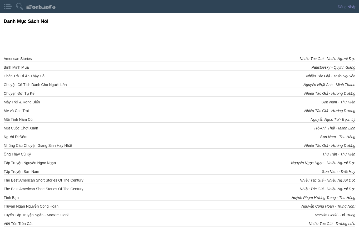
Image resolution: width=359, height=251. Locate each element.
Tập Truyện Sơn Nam (21, 171)
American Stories (18, 59)
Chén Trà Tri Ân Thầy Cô (24, 76)
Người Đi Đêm (15, 137)
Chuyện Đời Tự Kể (19, 93)
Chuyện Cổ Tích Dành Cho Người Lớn (35, 85)
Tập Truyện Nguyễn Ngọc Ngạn (30, 163)
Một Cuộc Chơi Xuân (21, 128)
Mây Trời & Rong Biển (22, 102)
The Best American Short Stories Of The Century (43, 180)
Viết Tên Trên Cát (18, 224)
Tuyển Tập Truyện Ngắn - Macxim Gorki (36, 215)
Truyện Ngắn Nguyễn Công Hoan (31, 206)
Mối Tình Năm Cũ (18, 119)
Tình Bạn (11, 197)
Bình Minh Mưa (16, 67)
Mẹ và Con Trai (16, 111)
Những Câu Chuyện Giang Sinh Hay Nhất (38, 145)
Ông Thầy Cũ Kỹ (17, 154)
